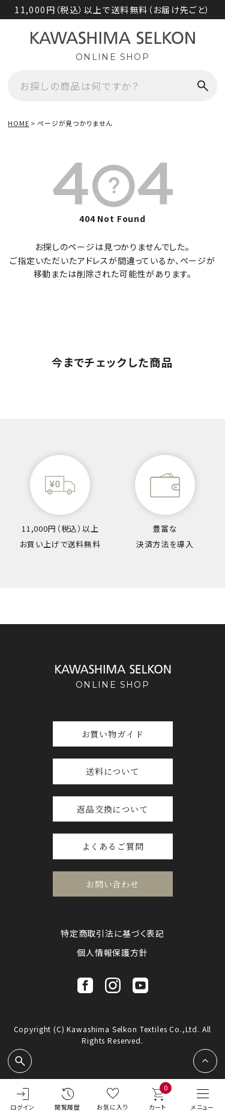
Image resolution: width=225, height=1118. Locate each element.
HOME (18, 123)
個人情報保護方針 (112, 952)
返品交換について (112, 809)
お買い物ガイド (113, 734)
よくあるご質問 (113, 846)
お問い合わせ (112, 884)
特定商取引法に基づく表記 (112, 933)
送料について (112, 771)
